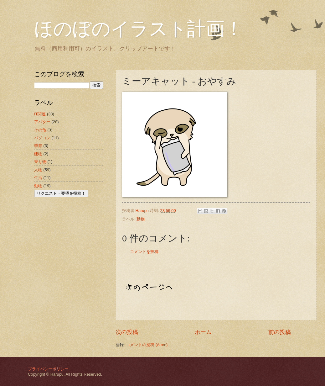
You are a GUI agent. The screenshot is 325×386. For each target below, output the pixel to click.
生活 (38, 177)
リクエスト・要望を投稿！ (61, 193)
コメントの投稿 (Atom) (147, 344)
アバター (42, 121)
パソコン (42, 137)
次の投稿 (127, 332)
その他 (40, 130)
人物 (38, 169)
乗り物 (40, 161)
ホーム (203, 332)
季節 (38, 145)
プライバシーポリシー (48, 369)
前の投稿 (279, 332)
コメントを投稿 (144, 251)
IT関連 (40, 114)
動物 (141, 219)
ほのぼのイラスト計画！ (138, 29)
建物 (38, 153)
